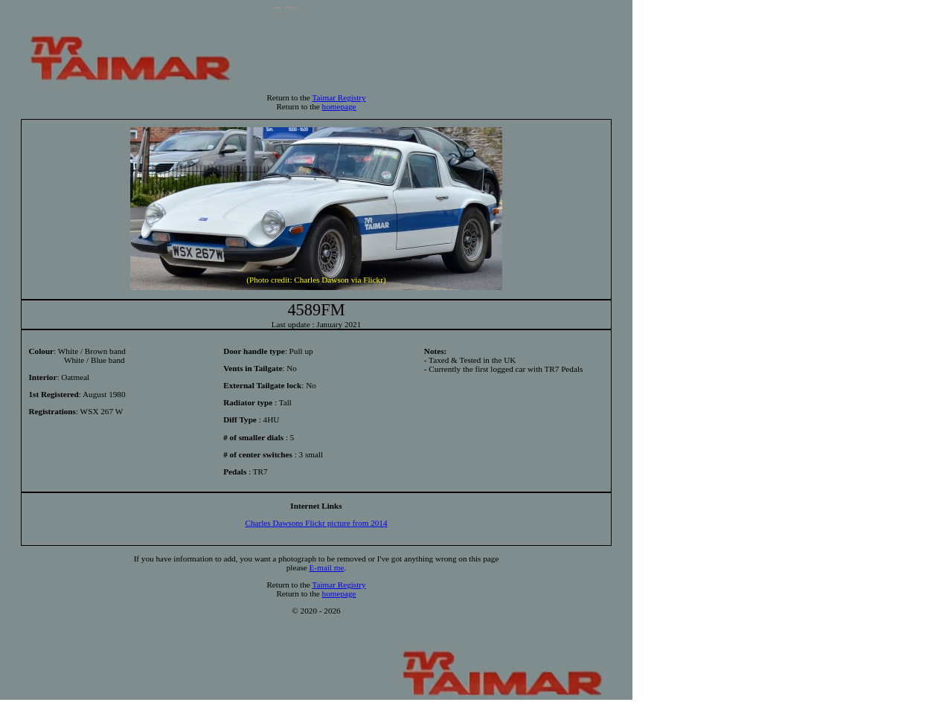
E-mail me (327, 567)
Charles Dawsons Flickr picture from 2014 (316, 522)
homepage (339, 106)
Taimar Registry (338, 97)
